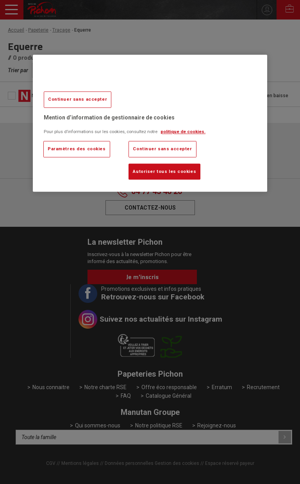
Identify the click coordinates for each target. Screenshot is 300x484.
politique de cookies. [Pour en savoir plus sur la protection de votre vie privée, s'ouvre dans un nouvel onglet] (183, 131)
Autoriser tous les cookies (164, 171)
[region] (150, 123)
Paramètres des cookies (77, 148)
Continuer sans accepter (77, 99)
